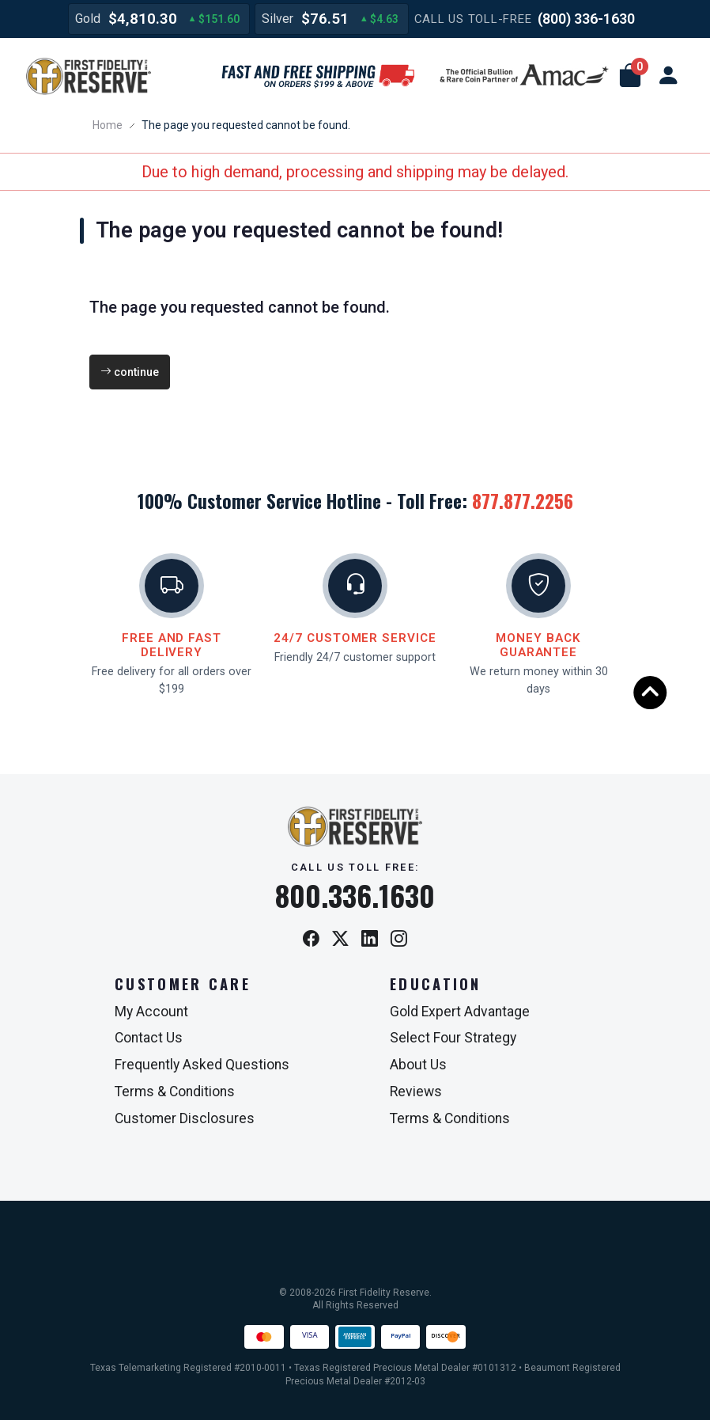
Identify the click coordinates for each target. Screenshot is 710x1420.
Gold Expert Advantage (460, 1011)
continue (129, 372)
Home (108, 125)
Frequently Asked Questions (202, 1065)
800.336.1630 (355, 895)
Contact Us (149, 1038)
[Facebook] (311, 940)
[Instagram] (399, 940)
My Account (151, 1011)
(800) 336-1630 (586, 18)
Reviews (416, 1091)
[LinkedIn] (369, 940)
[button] (630, 76)
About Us (418, 1065)
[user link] (668, 76)
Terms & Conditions (175, 1091)
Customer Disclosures (185, 1118)
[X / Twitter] (340, 940)
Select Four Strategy (453, 1038)
